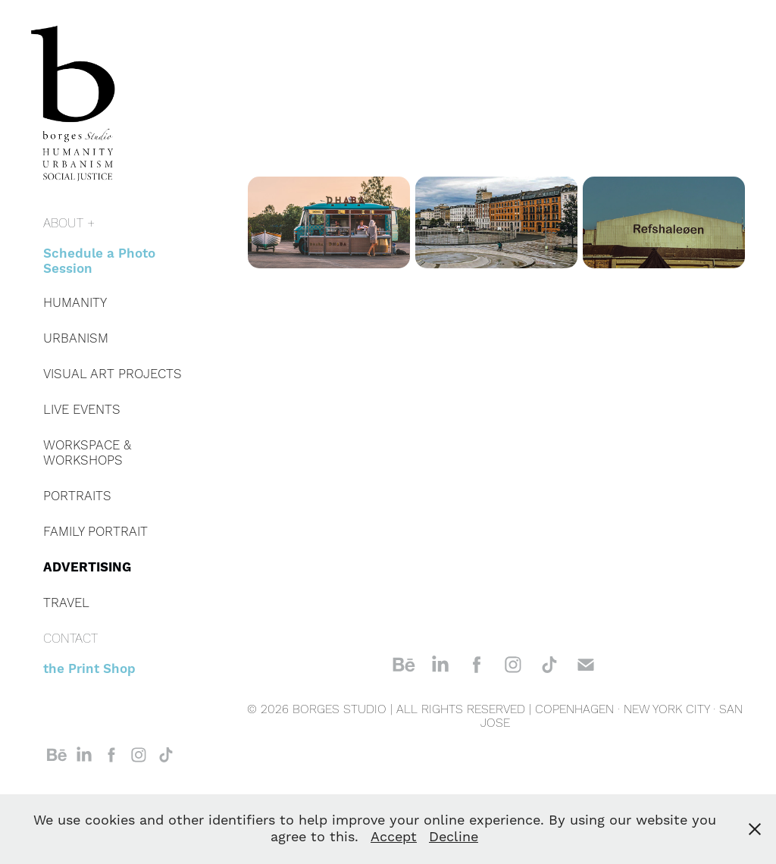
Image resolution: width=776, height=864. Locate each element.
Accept (394, 837)
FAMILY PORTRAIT (95, 532)
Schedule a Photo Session (99, 261)
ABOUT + (69, 223)
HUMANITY (75, 303)
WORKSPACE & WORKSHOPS (87, 453)
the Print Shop (89, 669)
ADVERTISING (87, 567)
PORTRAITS (77, 496)
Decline (453, 837)
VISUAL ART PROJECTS (112, 374)
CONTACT (70, 639)
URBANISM (75, 338)
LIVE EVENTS (81, 410)
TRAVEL (66, 603)
